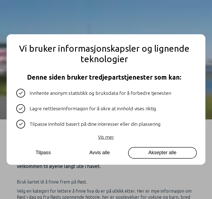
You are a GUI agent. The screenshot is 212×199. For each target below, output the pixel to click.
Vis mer (106, 136)
